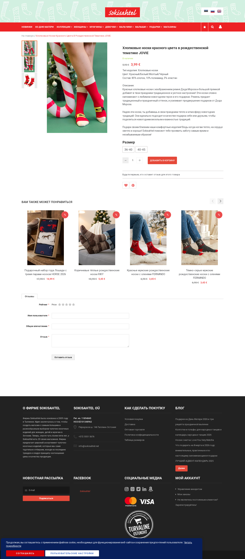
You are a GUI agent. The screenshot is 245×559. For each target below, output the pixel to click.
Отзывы (29, 296)
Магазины (170, 27)
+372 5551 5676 (86, 436)
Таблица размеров (134, 440)
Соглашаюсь (25, 553)
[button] (30, 64)
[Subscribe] (46, 498)
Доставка (130, 424)
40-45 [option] (141, 149)
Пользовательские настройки (72, 553)
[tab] (29, 296)
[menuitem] (28, 27)
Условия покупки (134, 419)
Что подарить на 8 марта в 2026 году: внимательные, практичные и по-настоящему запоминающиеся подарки (196, 450)
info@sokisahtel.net (89, 446)
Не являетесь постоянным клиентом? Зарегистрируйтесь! (196, 502)
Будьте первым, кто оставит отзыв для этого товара (151, 174)
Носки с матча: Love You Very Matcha (194, 440)
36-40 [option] (128, 149)
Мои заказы (183, 494)
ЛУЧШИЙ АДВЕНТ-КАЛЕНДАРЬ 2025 (194, 461)
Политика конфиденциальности (142, 434)
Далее (181, 468)
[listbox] (172, 150)
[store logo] (122, 12)
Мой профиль (220, 27)
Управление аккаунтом (189, 489)
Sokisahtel (85, 491)
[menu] (101, 27)
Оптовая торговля (135, 429)
